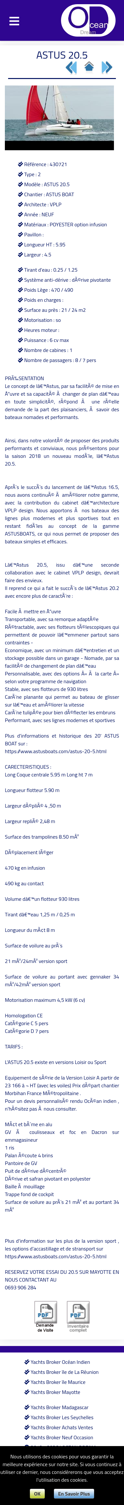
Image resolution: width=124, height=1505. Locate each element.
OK (37, 1494)
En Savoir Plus (74, 1494)
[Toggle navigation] (14, 20)
